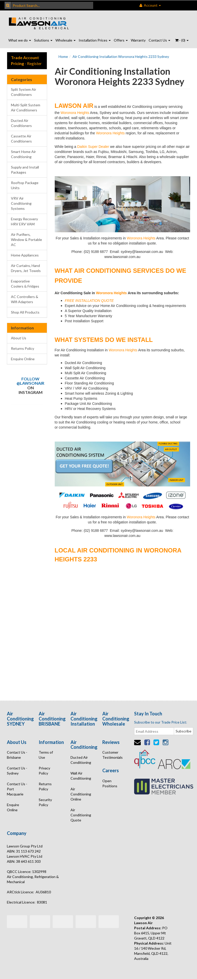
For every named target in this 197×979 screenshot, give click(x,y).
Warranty (138, 40)
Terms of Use (46, 754)
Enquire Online (23, 359)
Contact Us (159, 40)
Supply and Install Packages (25, 169)
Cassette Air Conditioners (21, 138)
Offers (121, 40)
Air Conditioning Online (81, 794)
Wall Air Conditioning (81, 775)
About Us (18, 338)
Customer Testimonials (112, 754)
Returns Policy (22, 348)
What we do (19, 40)
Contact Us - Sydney (17, 770)
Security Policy (45, 802)
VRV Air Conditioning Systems (21, 203)
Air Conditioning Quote (81, 815)
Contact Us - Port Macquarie (17, 789)
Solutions (43, 40)
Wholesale (65, 40)
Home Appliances (25, 255)
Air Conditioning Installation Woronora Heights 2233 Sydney (121, 56)
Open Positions (109, 783)
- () (182, 40)
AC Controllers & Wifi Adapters (24, 299)
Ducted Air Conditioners (21, 123)
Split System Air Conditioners (23, 92)
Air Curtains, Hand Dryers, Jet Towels (26, 268)
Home (63, 56)
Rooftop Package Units (24, 185)
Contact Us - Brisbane (17, 754)
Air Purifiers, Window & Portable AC (26, 239)
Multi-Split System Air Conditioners (25, 107)
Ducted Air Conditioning (81, 760)
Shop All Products (25, 312)
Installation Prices (95, 40)
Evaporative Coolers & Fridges (25, 283)
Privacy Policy (44, 770)
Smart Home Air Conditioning (23, 154)
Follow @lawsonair (30, 381)
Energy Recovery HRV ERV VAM (24, 221)
